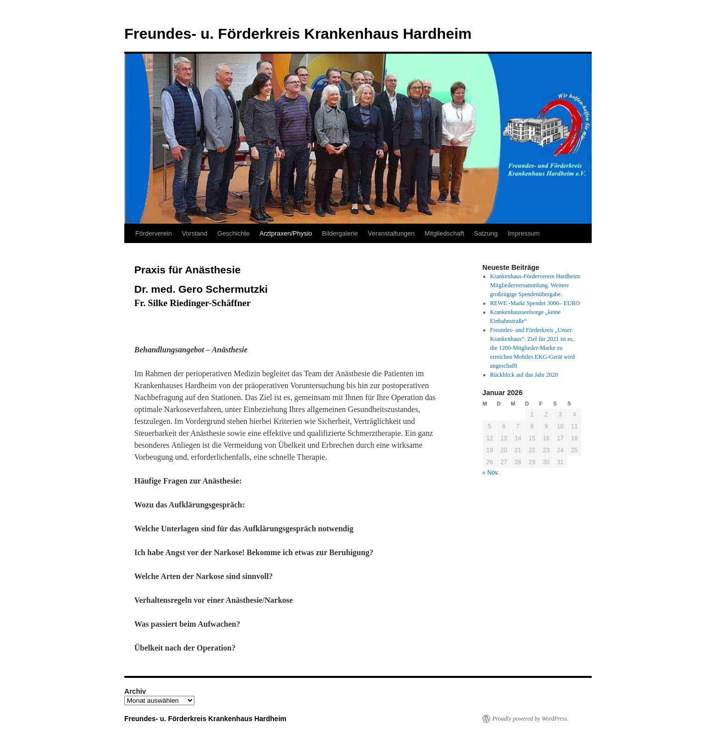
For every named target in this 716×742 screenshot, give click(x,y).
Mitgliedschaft (444, 233)
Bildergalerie (340, 233)
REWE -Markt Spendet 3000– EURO (535, 303)
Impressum (523, 233)
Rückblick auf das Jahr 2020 (524, 374)
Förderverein (153, 233)
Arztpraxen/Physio (286, 233)
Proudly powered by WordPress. (530, 718)
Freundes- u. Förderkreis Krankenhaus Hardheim (298, 33)
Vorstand (194, 233)
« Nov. (490, 472)
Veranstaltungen (391, 233)
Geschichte (233, 233)
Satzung (486, 233)
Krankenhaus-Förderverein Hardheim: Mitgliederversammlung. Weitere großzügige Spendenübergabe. (536, 285)
